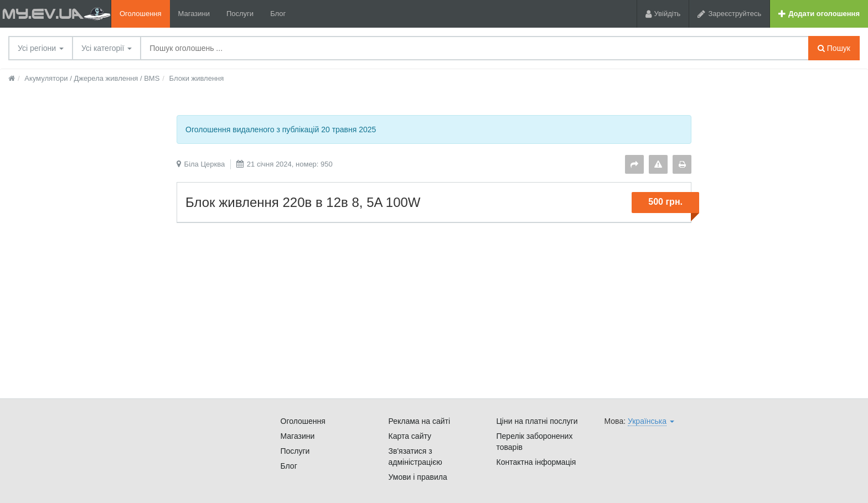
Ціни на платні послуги (537, 421)
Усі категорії (106, 48)
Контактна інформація (536, 462)
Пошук (834, 48)
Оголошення (141, 13)
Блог (278, 13)
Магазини (194, 13)
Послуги (240, 13)
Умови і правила (418, 477)
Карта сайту (410, 436)
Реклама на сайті (420, 421)
